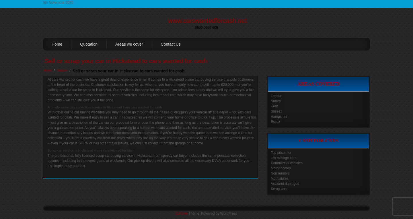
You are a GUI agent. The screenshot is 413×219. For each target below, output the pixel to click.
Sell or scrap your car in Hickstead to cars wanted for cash (125, 61)
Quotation (89, 44)
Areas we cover (129, 44)
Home (57, 44)
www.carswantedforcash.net (207, 20)
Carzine (182, 214)
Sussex (62, 70)
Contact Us (171, 44)
